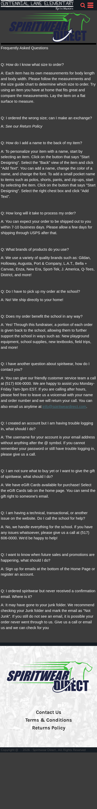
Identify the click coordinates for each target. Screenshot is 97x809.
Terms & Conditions (48, 720)
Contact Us (48, 712)
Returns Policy (48, 728)
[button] (82, 5)
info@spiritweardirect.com (64, 407)
